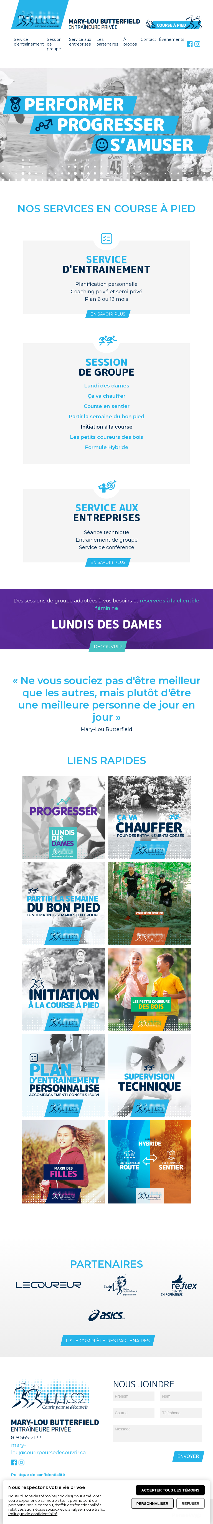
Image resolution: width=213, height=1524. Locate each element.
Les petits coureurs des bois (106, 437)
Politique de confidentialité (38, 1464)
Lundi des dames (106, 386)
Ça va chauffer (106, 396)
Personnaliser (152, 1504)
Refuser (190, 1504)
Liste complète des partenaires (108, 1331)
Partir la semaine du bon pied (106, 417)
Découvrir (108, 646)
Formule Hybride (106, 447)
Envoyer (188, 1446)
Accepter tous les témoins (170, 1490)
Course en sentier (107, 406)
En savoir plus (107, 314)
